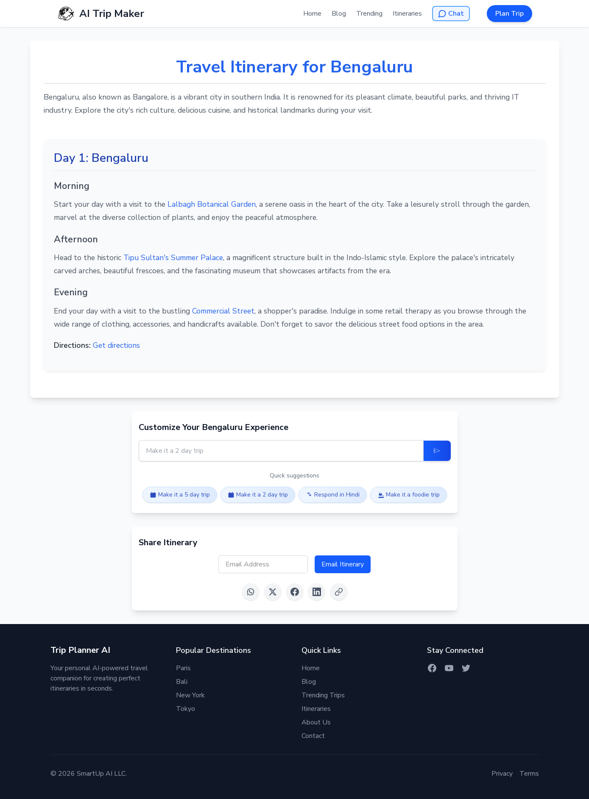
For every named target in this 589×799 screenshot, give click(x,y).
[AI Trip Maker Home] (100, 13)
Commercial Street (223, 311)
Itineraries (407, 13)
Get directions (116, 345)
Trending (369, 13)
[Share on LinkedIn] (316, 591)
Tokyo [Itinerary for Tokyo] (185, 708)
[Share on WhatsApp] (250, 591)
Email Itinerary (342, 564)
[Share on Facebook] (294, 591)
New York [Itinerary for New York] (190, 695)
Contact (313, 736)
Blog (339, 13)
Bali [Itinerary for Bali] (181, 681)
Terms (529, 773)
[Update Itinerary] (437, 451)
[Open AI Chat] (451, 13)
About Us (316, 722)
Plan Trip (509, 13)
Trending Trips (323, 695)
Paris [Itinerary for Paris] (183, 668)
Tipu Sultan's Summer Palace (173, 257)
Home (312, 13)
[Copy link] (338, 591)
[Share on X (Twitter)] (272, 591)
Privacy (502, 773)
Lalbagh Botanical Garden (211, 204)
